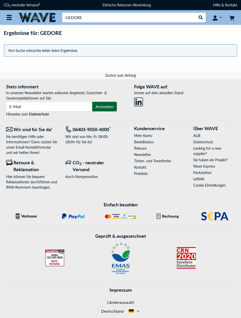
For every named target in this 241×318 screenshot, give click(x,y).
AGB (196, 135)
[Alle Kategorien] (9, 17)
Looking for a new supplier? (207, 151)
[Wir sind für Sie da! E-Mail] (32, 129)
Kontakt (140, 167)
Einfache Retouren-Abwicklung (127, 5)
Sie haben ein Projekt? (210, 160)
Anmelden (104, 106)
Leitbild (198, 179)
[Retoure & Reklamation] (32, 166)
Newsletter (142, 154)
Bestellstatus (144, 142)
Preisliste (141, 173)
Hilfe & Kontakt (225, 5)
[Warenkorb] (232, 17)
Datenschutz (39, 114)
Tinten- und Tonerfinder (152, 161)
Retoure (140, 148)
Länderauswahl (120, 302)
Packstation (202, 172)
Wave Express (204, 166)
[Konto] (217, 17)
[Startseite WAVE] (37, 17)
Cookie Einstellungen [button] (209, 185)
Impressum (120, 290)
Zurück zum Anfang (120, 75)
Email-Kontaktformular (33, 147)
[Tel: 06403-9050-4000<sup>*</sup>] (91, 129)
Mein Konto (143, 135)
